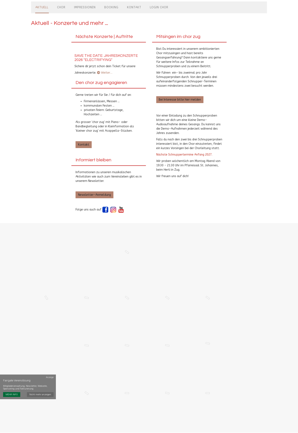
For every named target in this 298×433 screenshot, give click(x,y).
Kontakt (83, 143)
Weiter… (104, 71)
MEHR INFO (12, 385)
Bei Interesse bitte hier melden (180, 98)
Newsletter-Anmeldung (94, 193)
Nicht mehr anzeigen (40, 385)
